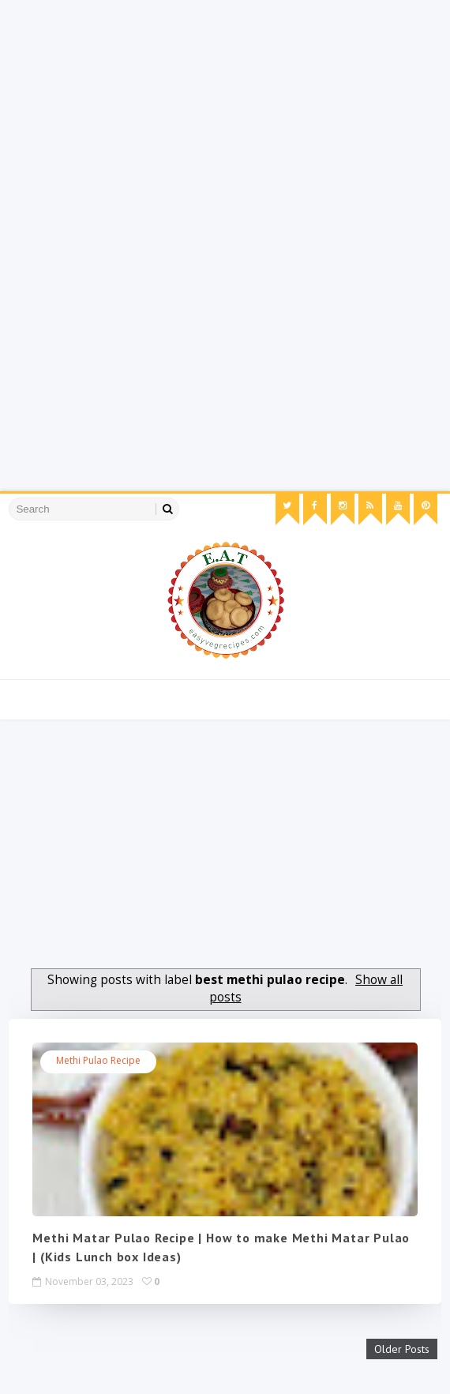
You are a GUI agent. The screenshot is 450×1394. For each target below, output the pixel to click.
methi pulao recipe (98, 1060)
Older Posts (401, 1349)
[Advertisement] (225, 110)
